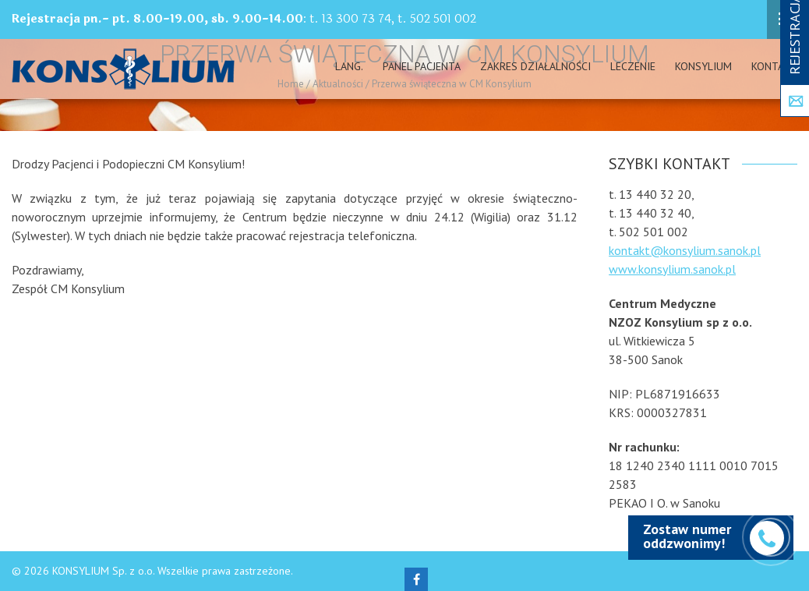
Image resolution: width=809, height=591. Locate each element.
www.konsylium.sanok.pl (672, 269)
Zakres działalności (535, 66)
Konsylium (703, 66)
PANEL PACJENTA (422, 66)
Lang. (349, 66)
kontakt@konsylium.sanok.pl (685, 250)
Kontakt (774, 66)
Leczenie (632, 66)
